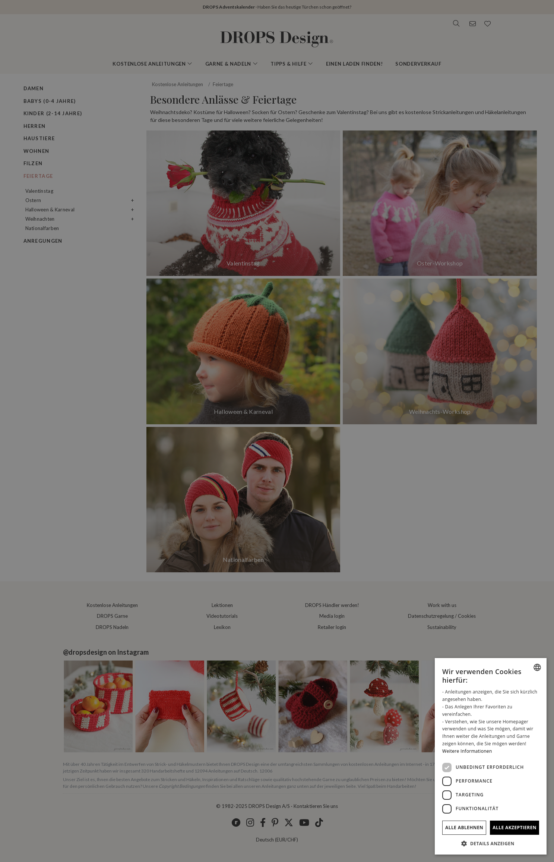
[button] (490, 843)
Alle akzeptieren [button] (514, 827)
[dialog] (491, 756)
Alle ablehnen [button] (464, 827)
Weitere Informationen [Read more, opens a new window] (467, 751)
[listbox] (537, 667)
